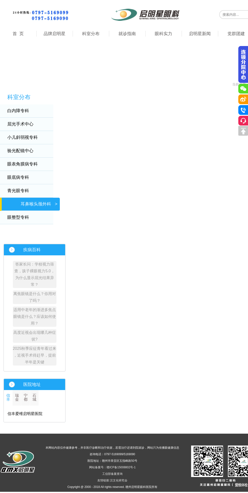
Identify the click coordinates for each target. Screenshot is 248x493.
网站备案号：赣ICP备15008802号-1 (112, 467)
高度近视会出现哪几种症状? (34, 335)
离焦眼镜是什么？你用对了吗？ (34, 297)
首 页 (18, 33)
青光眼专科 (21, 190)
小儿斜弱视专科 (25, 137)
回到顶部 (243, 131)
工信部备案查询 (112, 474)
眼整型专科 (21, 217)
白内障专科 (21, 110)
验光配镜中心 (23, 150)
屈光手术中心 (23, 124)
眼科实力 (163, 33)
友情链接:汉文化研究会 (112, 480)
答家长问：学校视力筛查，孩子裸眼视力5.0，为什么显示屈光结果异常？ (34, 274)
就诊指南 (127, 33)
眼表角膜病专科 (25, 164)
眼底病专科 (21, 177)
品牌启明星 (54, 33)
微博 (243, 99)
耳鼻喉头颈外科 (39, 204)
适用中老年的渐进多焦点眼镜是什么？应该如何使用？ (34, 316)
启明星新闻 (200, 33)
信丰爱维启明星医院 (25, 414)
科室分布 (91, 33)
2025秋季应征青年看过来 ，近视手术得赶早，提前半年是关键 (34, 355)
